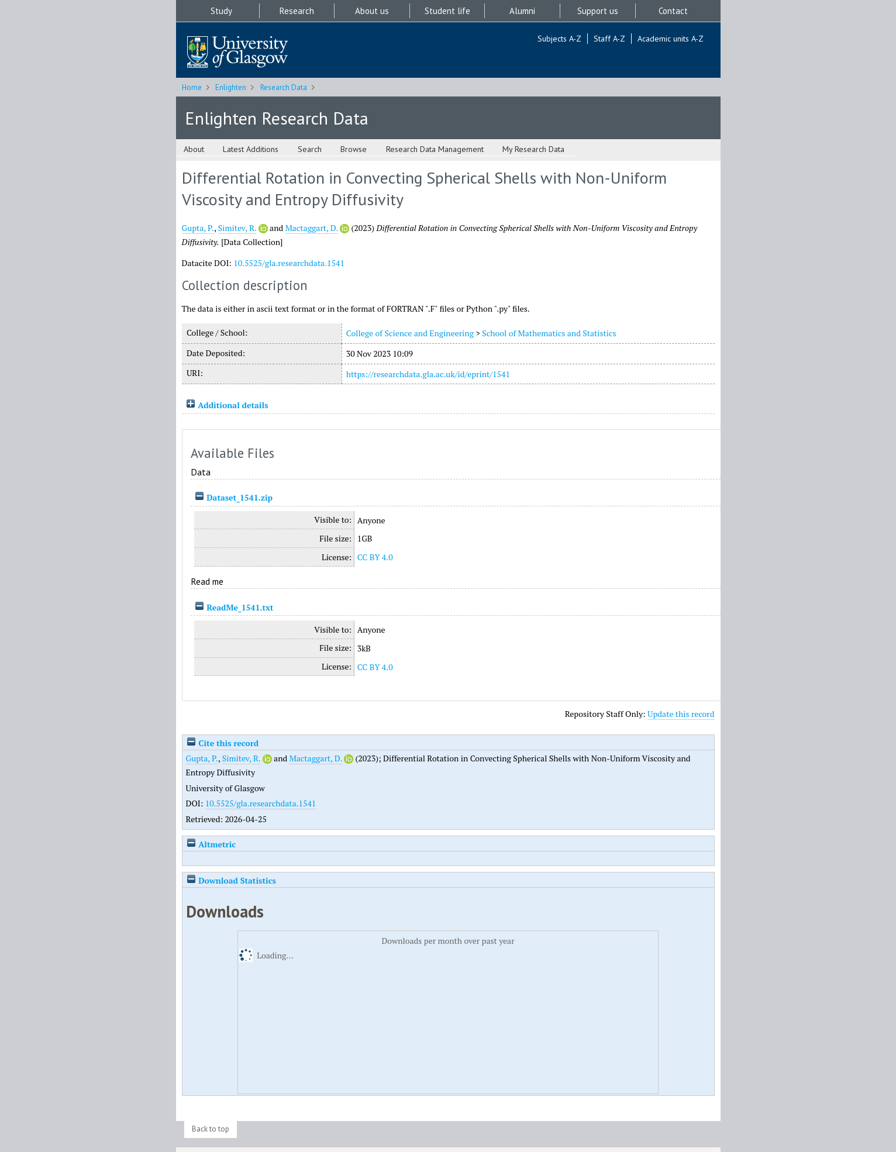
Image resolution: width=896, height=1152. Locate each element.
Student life (447, 10)
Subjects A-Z (559, 38)
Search (310, 149)
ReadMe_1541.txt (239, 607)
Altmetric (211, 844)
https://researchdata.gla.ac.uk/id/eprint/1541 (428, 374)
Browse (353, 149)
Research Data (283, 87)
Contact (673, 10)
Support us (597, 10)
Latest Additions (250, 149)
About (194, 149)
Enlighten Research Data (276, 117)
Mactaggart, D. (311, 227)
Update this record (680, 713)
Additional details (233, 405)
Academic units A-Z (670, 38)
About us (372, 10)
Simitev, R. (237, 227)
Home (192, 87)
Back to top (210, 1129)
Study (221, 10)
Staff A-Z (609, 38)
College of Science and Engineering (410, 333)
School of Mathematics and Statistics (549, 333)
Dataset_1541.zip (239, 497)
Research (297, 10)
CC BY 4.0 (375, 557)
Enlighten (230, 87)
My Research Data (533, 149)
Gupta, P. (198, 227)
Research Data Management (435, 149)
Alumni (522, 10)
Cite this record (222, 743)
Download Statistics (231, 880)
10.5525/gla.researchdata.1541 (288, 262)
